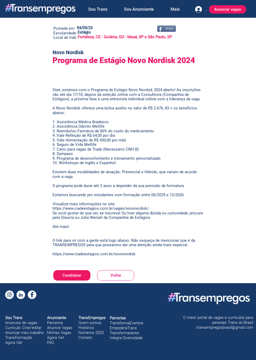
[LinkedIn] (20, 294)
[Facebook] (32, 294)
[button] (98, 9)
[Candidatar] (71, 275)
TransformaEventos (126, 323)
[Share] (166, 29)
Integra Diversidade (126, 338)
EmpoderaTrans (123, 328)
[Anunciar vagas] (227, 9)
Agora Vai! (13, 342)
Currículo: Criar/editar (23, 327)
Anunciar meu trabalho (24, 332)
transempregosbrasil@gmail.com (224, 327)
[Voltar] (115, 275)
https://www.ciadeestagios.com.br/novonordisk (94, 254)
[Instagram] (9, 294)
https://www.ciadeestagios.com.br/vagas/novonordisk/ (101, 208)
